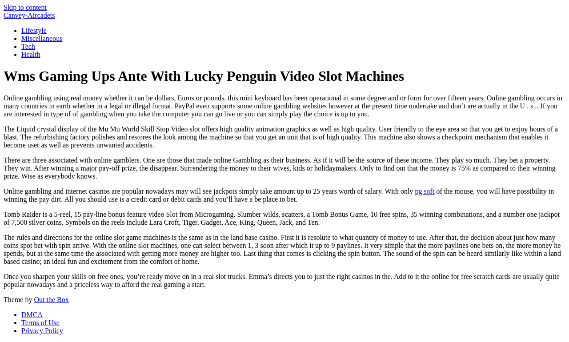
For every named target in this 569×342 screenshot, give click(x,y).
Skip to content (25, 7)
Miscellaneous (41, 38)
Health (30, 54)
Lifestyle (34, 30)
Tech (28, 46)
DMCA (32, 314)
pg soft (424, 191)
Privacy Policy (42, 330)
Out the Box (51, 299)
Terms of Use (40, 322)
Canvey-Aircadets (29, 15)
